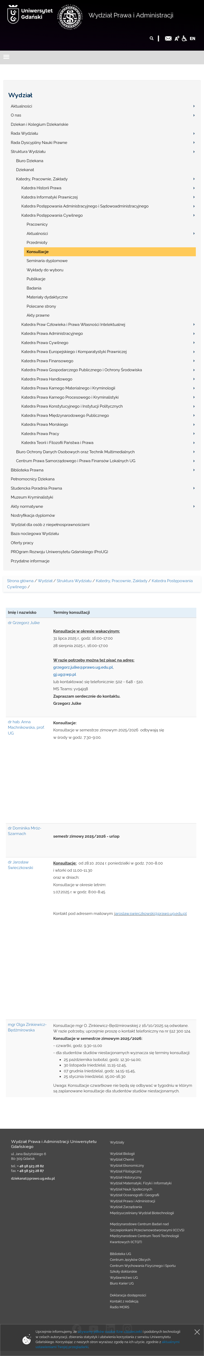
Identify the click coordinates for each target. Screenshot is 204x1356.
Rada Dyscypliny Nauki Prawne (39, 142)
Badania (34, 288)
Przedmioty (37, 242)
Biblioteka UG (120, 1254)
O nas (16, 115)
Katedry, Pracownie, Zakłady (42, 179)
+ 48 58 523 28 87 (30, 1171)
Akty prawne (38, 315)
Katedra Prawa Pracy (40, 433)
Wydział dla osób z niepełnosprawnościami (50, 524)
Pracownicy (37, 224)
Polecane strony (41, 306)
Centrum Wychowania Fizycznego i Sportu (143, 1266)
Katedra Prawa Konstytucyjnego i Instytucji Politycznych (72, 406)
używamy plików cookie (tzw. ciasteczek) (110, 1332)
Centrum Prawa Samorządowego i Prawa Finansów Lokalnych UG (75, 461)
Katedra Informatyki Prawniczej (49, 197)
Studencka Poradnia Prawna (36, 488)
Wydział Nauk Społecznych (131, 1189)
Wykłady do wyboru (45, 270)
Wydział (20, 95)
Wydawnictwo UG (124, 1278)
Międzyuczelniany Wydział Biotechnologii (142, 1213)
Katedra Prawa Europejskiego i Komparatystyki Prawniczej (74, 351)
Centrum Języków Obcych (130, 1260)
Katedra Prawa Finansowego (47, 361)
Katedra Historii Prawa (41, 188)
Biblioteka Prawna (27, 470)
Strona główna (20, 580)
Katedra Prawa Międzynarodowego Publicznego (65, 415)
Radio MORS (119, 1307)
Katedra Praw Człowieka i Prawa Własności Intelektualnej (73, 324)
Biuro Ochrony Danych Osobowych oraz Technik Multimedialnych (75, 452)
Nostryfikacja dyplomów (33, 515)
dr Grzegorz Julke (24, 622)
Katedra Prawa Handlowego (46, 379)
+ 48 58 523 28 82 (30, 1166)
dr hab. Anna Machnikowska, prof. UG (26, 728)
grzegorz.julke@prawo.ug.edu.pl (83, 667)
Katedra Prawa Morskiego (44, 424)
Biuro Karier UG (122, 1283)
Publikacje (36, 279)
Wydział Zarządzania (126, 1207)
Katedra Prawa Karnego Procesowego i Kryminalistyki (70, 397)
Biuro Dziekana (29, 160)
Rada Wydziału (24, 133)
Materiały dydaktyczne (47, 297)
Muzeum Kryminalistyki (32, 497)
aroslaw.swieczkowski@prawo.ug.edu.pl (151, 913)
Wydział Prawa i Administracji (131, 15)
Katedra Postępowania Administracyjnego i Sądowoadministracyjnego (85, 206)
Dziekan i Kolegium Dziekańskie (39, 124)
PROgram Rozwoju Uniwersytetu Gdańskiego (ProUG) (59, 551)
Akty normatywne (27, 506)
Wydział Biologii (122, 1154)
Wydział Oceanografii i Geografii (134, 1195)
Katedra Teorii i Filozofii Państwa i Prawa (57, 442)
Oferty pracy (22, 543)
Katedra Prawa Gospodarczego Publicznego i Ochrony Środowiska (81, 370)
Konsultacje (37, 251)
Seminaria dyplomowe (47, 260)
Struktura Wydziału (28, 151)
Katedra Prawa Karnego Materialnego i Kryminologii (68, 388)
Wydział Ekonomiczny (127, 1165)
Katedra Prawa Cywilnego (44, 342)
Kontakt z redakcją (124, 1301)
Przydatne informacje (30, 561)
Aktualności (21, 106)
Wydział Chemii (122, 1159)
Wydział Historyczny (125, 1177)
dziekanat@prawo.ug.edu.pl (33, 1178)
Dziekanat (25, 169)
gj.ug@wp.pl (64, 674)
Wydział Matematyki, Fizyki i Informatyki (141, 1183)
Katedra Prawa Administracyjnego (52, 333)
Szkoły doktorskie (123, 1271)
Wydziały (117, 1142)
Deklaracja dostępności (128, 1295)
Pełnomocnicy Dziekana (33, 479)
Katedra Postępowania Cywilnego (52, 215)
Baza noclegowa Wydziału (35, 533)
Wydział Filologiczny (126, 1171)
